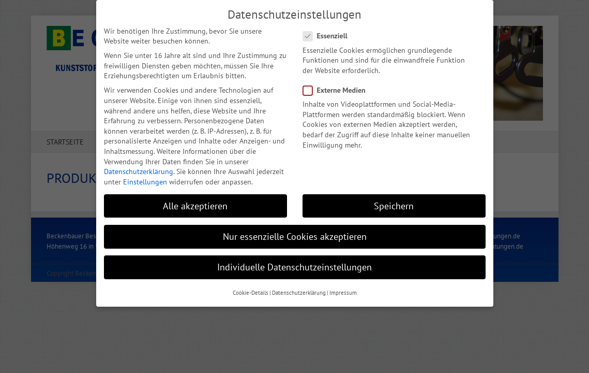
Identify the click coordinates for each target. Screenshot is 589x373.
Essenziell (329, 34)
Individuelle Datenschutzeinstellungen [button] (294, 265)
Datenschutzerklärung (138, 170)
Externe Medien (338, 89)
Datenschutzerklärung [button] (299, 291)
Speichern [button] (394, 204)
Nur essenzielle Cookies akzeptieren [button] (295, 234)
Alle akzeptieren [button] (195, 204)
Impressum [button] (343, 291)
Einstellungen (145, 179)
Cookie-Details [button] (250, 291)
